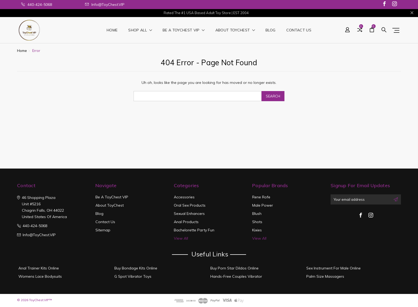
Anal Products (186, 221)
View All (181, 238)
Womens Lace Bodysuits (40, 276)
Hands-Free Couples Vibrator (236, 276)
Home (112, 30)
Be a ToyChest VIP (184, 30)
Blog (270, 30)
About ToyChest (235, 30)
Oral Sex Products (190, 205)
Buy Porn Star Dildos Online (234, 268)
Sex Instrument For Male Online (333, 268)
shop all (140, 30)
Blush (257, 213)
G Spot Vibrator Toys (132, 276)
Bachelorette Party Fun (194, 230)
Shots (257, 221)
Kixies (257, 230)
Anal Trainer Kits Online (38, 268)
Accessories (184, 197)
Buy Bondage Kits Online (135, 268)
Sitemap (102, 230)
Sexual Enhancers (189, 213)
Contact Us (299, 30)
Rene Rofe (261, 197)
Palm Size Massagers (325, 276)
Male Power (262, 205)
